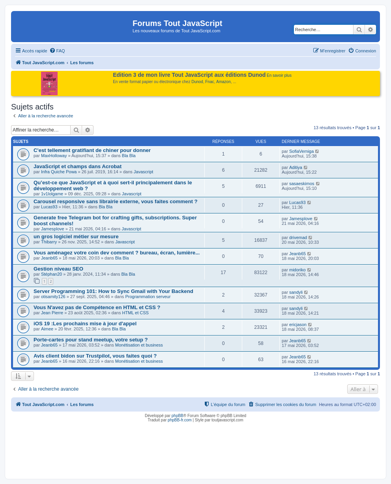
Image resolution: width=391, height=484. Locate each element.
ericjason (298, 324)
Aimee (47, 328)
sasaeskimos (301, 183)
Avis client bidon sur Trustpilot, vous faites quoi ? (95, 356)
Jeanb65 (49, 258)
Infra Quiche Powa (59, 171)
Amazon (223, 82)
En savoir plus (279, 75)
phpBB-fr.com (180, 420)
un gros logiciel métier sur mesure (76, 236)
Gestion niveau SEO (58, 269)
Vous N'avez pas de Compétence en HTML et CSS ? (97, 307)
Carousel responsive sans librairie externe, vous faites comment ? (116, 201)
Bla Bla (129, 155)
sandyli (296, 292)
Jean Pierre (52, 312)
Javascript (143, 171)
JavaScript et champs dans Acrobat (78, 166)
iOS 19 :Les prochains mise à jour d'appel (85, 323)
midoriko (297, 269)
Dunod (197, 82)
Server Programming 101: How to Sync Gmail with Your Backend (113, 291)
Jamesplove (52, 228)
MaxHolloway (54, 155)
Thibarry (49, 241)
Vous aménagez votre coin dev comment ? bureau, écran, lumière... (117, 253)
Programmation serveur (147, 296)
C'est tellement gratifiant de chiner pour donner (92, 150)
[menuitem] (57, 51)
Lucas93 (49, 206)
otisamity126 (53, 296)
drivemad (298, 237)
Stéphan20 (51, 274)
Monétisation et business (139, 345)
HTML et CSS (135, 312)
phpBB (177, 416)
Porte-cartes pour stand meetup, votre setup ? (91, 340)
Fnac (209, 82)
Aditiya (295, 167)
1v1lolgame (52, 193)
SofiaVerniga (301, 151)
